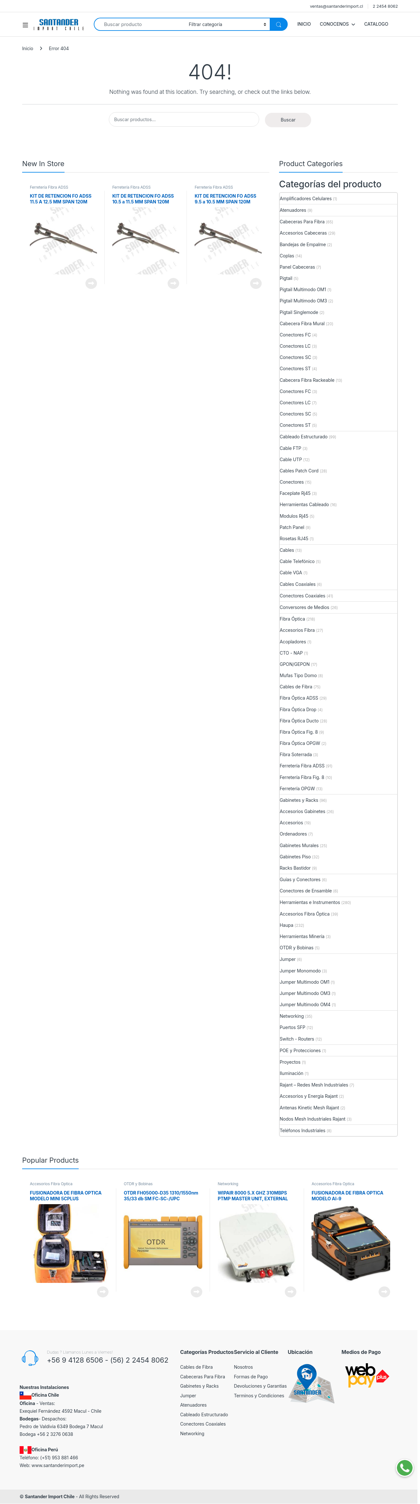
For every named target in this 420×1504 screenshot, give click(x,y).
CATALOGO (376, 24)
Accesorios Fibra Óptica (304, 914)
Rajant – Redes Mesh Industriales (314, 1085)
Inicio (27, 48)
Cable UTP (291, 459)
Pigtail (286, 278)
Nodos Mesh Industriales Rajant (313, 1119)
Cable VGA (291, 572)
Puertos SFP (292, 1027)
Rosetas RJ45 (294, 538)
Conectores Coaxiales (302, 595)
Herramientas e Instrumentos (310, 902)
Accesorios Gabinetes (302, 811)
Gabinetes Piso (295, 856)
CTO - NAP (291, 653)
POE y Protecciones (300, 1050)
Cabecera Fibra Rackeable (307, 380)
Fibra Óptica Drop (298, 709)
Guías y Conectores (300, 879)
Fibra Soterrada (296, 754)
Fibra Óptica (292, 619)
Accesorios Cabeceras (303, 233)
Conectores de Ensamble (306, 890)
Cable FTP (290, 448)
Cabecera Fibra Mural (302, 323)
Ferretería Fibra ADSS (49, 187)
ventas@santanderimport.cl (336, 6)
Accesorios (291, 822)
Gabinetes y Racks (299, 800)
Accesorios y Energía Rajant (309, 1096)
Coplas (287, 255)
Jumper (288, 959)
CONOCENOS (334, 24)
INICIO (304, 24)
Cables (287, 550)
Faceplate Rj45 (295, 493)
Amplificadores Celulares (306, 198)
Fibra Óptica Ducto (299, 720)
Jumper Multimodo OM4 (305, 1004)
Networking (292, 1016)
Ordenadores (293, 834)
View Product (91, 283)
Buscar (288, 119)
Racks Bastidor (295, 868)
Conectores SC (295, 357)
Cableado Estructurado (304, 436)
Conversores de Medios (304, 607)
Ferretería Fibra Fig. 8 (302, 777)
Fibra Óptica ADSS (299, 698)
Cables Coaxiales (298, 584)
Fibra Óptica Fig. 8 (299, 732)
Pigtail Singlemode (299, 312)
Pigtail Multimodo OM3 (303, 300)
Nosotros (243, 1367)
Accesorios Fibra (297, 630)
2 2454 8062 (385, 6)
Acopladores (293, 641)
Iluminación (291, 1073)
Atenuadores (293, 210)
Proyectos (290, 1062)
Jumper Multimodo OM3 (305, 993)
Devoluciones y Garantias (260, 1386)
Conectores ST (295, 368)
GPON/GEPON (295, 664)
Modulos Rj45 (294, 516)
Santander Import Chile (49, 1496)
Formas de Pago (251, 1376)
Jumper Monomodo (300, 970)
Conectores (292, 482)
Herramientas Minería (302, 936)
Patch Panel (292, 527)
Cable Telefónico (297, 561)
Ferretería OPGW (297, 788)
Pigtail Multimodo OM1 (303, 289)
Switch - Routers (297, 1039)
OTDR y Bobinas (296, 947)
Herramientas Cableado (304, 504)
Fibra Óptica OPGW (300, 743)
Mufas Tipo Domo (298, 675)
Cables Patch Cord (299, 470)
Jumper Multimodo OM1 (304, 982)
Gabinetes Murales (299, 845)
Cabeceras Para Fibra (302, 221)
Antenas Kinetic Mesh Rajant (309, 1107)
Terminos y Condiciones (259, 1395)
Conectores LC (295, 346)
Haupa (286, 925)
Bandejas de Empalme (303, 244)
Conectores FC (295, 334)
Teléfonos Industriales (302, 1130)
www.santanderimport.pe (57, 1465)
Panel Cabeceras (297, 267)
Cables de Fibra (296, 686)
